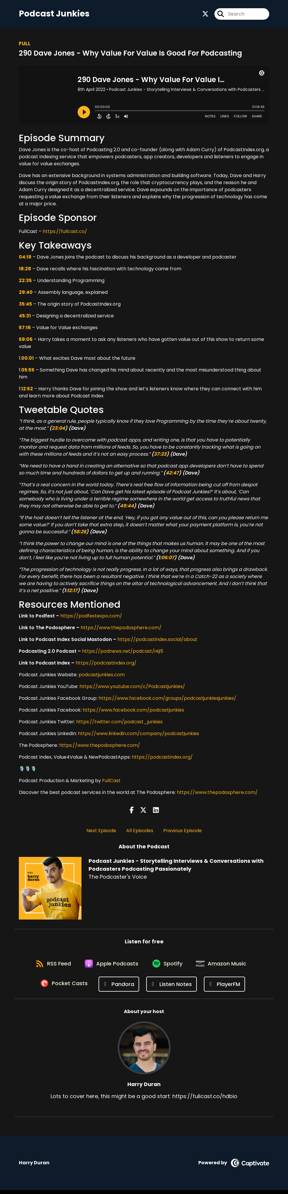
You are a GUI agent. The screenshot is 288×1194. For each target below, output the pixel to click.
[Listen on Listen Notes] (172, 987)
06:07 (167, 558)
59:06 (26, 340)
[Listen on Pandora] (119, 987)
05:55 (27, 371)
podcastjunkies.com (102, 676)
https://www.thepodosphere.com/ (120, 629)
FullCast (111, 782)
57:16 (25, 328)
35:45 (25, 305)
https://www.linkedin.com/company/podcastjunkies (138, 735)
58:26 (79, 532)
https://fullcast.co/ (64, 232)
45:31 (25, 317)
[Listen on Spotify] (168, 966)
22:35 (25, 281)
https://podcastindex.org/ (106, 664)
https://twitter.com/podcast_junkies (119, 723)
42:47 (172, 474)
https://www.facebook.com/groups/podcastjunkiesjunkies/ (167, 699)
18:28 (25, 270)
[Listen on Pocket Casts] (64, 987)
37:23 (160, 455)
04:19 (25, 258)
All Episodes (139, 831)
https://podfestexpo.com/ (90, 617)
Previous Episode (182, 831)
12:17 (72, 591)
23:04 (58, 429)
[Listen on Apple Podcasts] (111, 966)
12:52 (27, 390)
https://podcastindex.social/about (157, 640)
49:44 (127, 507)
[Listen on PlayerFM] (225, 987)
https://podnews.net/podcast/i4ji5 (122, 652)
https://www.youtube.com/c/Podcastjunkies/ (132, 688)
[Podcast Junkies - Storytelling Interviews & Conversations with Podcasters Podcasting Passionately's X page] (205, 14)
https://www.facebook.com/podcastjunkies (133, 711)
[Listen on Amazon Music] (224, 966)
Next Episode (101, 831)
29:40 (26, 293)
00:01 (27, 359)
